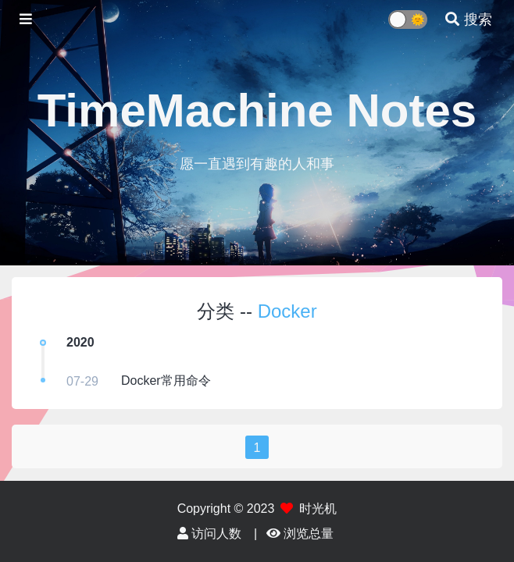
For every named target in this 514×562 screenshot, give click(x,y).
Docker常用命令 (166, 380)
